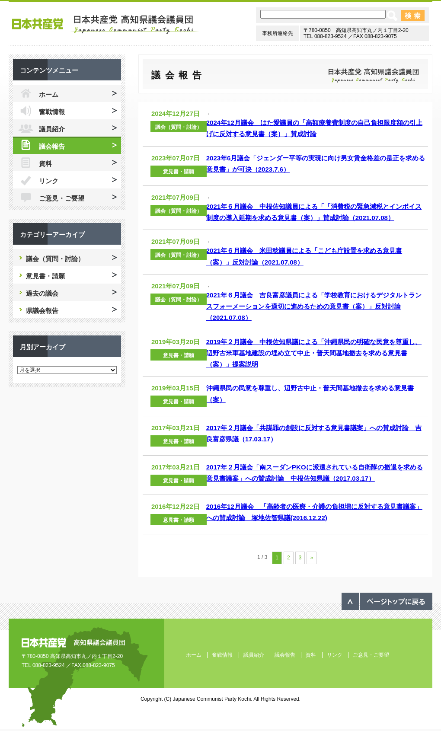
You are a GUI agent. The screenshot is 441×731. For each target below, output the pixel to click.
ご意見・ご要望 (61, 198)
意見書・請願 (178, 172)
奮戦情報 (52, 111)
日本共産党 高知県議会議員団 (105, 24)
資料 (45, 163)
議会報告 (52, 146)
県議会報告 (42, 310)
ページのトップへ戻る (387, 601)
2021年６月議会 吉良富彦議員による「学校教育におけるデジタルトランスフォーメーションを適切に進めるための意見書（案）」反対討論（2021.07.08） (314, 306)
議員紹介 (52, 129)
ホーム (48, 94)
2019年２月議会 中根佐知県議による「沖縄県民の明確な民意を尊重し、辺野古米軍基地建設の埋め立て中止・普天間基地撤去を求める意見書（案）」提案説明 (314, 353)
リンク (48, 181)
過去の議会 (42, 293)
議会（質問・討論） (178, 127)
